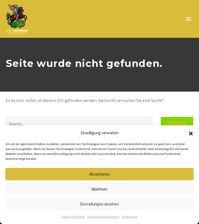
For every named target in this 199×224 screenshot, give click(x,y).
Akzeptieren (99, 174)
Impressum (130, 216)
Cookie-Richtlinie (73, 216)
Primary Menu (188, 19)
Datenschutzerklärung (103, 216)
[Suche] (79, 123)
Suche (177, 123)
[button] (191, 133)
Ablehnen (99, 189)
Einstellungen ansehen (99, 204)
